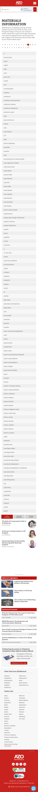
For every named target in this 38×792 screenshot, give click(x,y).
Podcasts (21, 712)
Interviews (22, 698)
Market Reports (23, 700)
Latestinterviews (7, 516)
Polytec (7, 626)
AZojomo (21, 709)
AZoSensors (22, 676)
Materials (22, 702)
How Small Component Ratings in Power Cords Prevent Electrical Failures (19, 630)
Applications (22, 705)
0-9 (28, 47)
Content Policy (8, 742)
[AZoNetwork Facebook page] (17, 764)
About (6, 721)
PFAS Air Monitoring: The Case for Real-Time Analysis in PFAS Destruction (18, 614)
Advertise (7, 732)
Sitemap (6, 739)
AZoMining (7, 687)
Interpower (8, 634)
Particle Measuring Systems (12, 642)
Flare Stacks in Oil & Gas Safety (23, 591)
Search (6, 723)
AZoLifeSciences (23, 685)
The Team (22, 719)
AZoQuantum (23, 678)
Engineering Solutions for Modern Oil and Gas (23, 582)
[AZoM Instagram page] (24, 764)
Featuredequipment (19, 516)
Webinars (22, 696)
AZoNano (7, 676)
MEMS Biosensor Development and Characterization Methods (15, 622)
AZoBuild (7, 685)
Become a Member (9, 726)
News (6, 696)
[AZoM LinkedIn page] (13, 764)
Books (6, 705)
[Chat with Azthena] (33, 788)
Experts (21, 714)
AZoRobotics (8, 678)
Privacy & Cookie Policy (11, 737)
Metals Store (8, 714)
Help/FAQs (22, 716)
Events (6, 712)
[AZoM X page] (20, 764)
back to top (32, 751)
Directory (7, 700)
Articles (6, 698)
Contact (6, 730)
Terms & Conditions (10, 735)
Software (7, 719)
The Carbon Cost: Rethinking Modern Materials (25, 600)
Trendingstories (31, 516)
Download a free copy (19, 663)
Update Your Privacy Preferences (19, 786)
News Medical (23, 683)
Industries (22, 707)
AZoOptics (7, 683)
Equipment (7, 702)
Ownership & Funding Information (10, 745)
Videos (6, 709)
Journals (6, 716)
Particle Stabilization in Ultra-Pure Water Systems (17, 638)
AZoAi (20, 680)
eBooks (6, 707)
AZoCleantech (8, 680)
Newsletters (7, 728)
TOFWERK (7, 617)
